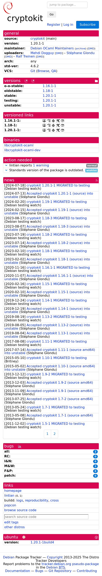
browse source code (20, 510)
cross (54, 500)
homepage (12, 491)
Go (52, 14)
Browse (43, 71)
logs (19, 500)
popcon (10, 505)
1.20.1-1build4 (42, 542)
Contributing (87, 571)
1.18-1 (48, 91)
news (9, 180)
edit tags (11, 522)
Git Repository (60, 571)
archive (80, 48)
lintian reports (51, 165)
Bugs (39, 571)
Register (53, 24)
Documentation (17, 571)
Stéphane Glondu (81, 53)
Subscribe (88, 25)
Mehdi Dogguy (42, 53)
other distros (14, 527)
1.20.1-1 (49, 96)
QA (53, 71)
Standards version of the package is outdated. (51, 170)
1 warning (41, 165)
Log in (68, 24)
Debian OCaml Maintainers (52, 48)
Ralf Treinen (25, 56)
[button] (6, 165)
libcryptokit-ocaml (19, 145)
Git (32, 71)
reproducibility (36, 500)
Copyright (55, 557)
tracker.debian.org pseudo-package (70, 564)
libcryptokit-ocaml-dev (22, 150)
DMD (91, 48)
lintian (9, 495)
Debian (9, 557)
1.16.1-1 (49, 86)
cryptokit (37, 38)
